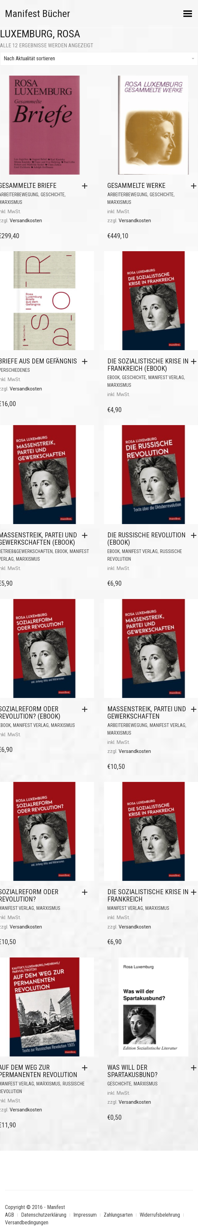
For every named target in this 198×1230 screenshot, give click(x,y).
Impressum (85, 1215)
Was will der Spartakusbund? (132, 1071)
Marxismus (119, 202)
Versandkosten (26, 221)
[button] (86, 186)
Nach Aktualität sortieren (99, 58)
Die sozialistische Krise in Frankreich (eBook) (148, 364)
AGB (9, 1215)
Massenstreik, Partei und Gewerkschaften (146, 712)
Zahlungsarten (118, 1215)
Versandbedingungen (26, 1222)
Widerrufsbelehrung (160, 1215)
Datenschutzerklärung (43, 1215)
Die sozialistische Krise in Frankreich (148, 895)
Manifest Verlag (166, 377)
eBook (113, 377)
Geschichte (53, 194)
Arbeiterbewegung (127, 194)
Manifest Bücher (37, 13)
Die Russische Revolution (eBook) (146, 538)
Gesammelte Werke (136, 186)
